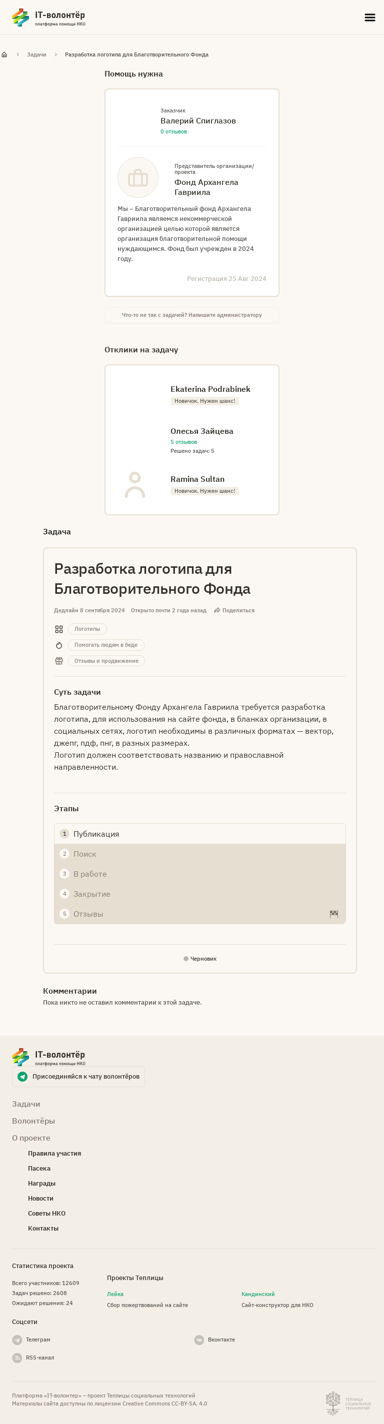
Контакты (43, 1228)
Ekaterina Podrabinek (210, 389)
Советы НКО (47, 1213)
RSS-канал (40, 1357)
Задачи (36, 54)
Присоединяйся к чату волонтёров (86, 1076)
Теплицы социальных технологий (151, 1395)
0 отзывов (173, 131)
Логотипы (87, 628)
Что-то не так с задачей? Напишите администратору (192, 314)
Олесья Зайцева (202, 431)
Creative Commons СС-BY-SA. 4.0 (165, 1403)
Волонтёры (33, 1121)
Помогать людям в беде (106, 644)
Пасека (39, 1168)
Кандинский (258, 1294)
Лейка (115, 1294)
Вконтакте (221, 1339)
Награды (42, 1183)
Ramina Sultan (197, 479)
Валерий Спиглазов (198, 120)
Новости (41, 1198)
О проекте (31, 1138)
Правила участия (54, 1153)
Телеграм (38, 1339)
